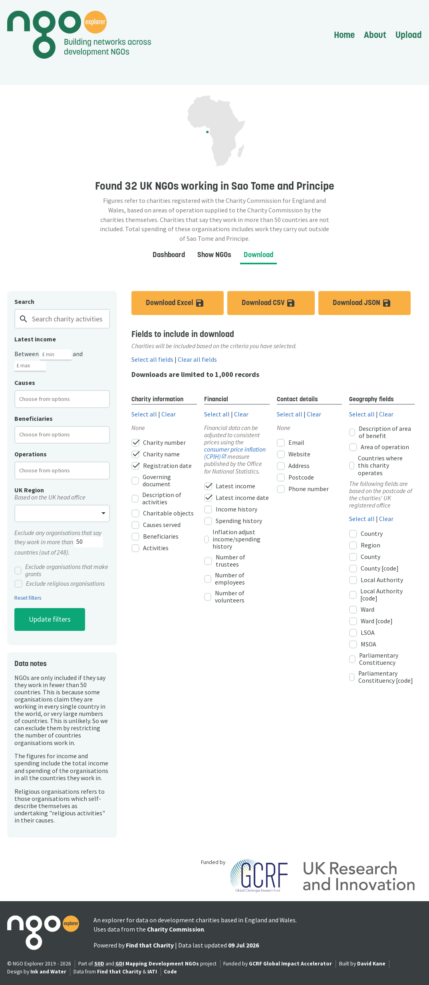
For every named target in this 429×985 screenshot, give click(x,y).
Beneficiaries (155, 537)
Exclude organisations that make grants (61, 570)
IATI (152, 971)
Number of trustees (224, 561)
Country (366, 534)
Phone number (303, 489)
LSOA (362, 633)
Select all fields (152, 359)
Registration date (161, 466)
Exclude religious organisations (59, 584)
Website (293, 454)
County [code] (374, 569)
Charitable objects (162, 513)
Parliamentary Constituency (373, 659)
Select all (144, 414)
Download (258, 254)
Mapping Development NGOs (162, 963)
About (375, 34)
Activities (150, 548)
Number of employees (224, 579)
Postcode (295, 478)
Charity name (155, 454)
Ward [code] (371, 621)
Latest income (229, 486)
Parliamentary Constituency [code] (381, 677)
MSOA (362, 644)
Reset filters (27, 598)
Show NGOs (214, 254)
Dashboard (169, 254)
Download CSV (278, 303)
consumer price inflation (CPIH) (235, 453)
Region (364, 545)
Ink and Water (48, 971)
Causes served (156, 525)
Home (344, 34)
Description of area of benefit (380, 432)
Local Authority (376, 580)
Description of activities (156, 499)
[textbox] (50, 399)
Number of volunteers (224, 597)
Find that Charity (150, 945)
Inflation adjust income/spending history (232, 539)
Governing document (151, 481)
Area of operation (379, 447)
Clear (168, 414)
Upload (408, 34)
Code (170, 971)
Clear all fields (197, 359)
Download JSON (372, 303)
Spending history (233, 521)
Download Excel (185, 303)
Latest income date (236, 498)
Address (293, 466)
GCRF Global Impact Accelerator (290, 963)
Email (290, 443)
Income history (230, 509)
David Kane (371, 963)
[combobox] (62, 399)
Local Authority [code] (375, 595)
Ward (361, 610)
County (364, 557)
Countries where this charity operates (376, 465)
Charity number (158, 443)
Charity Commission (175, 929)
